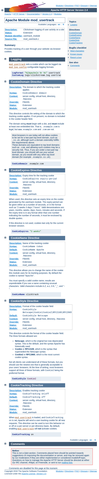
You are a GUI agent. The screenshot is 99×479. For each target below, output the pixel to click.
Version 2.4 (47, 14)
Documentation (33, 14)
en (59, 24)
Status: (8, 33)
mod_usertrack (17, 64)
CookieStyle (74, 40)
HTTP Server (19, 14)
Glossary (84, 5)
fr (63, 24)
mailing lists (67, 462)
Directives (69, 5)
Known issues (76, 54)
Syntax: (13, 93)
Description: (11, 29)
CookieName (74, 38)
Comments (75, 65)
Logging (73, 25)
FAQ (77, 5)
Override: (14, 102)
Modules (59, 5)
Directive (36, 81)
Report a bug (75, 57)
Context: (14, 96)
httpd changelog (77, 51)
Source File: (11, 39)
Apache (7, 14)
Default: (13, 249)
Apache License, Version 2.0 (33, 474)
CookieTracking (76, 43)
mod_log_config (18, 67)
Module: (14, 108)
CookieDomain (75, 33)
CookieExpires (75, 35)
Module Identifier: (14, 36)
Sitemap (93, 5)
